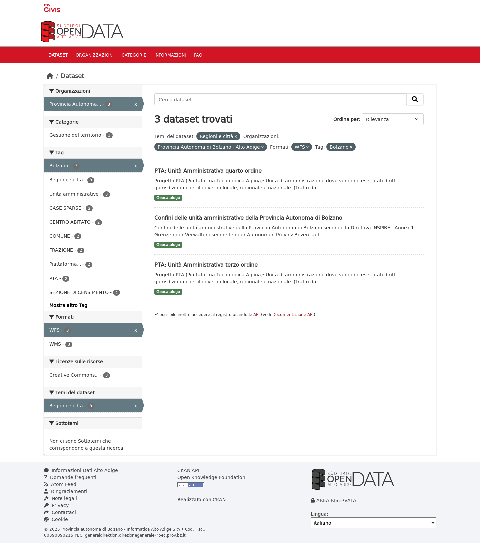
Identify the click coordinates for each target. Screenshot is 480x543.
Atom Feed (60, 484)
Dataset (58, 54)
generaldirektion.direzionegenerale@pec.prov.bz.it (135, 535)
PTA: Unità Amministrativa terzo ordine (206, 264)
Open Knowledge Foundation (211, 477)
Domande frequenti (70, 477)
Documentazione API (293, 314)
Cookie (56, 519)
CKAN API (188, 470)
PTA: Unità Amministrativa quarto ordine (208, 170)
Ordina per (346, 119)
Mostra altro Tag (68, 305)
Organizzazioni (95, 54)
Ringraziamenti (65, 491)
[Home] (50, 75)
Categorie (134, 54)
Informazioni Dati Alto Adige (81, 470)
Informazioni (170, 54)
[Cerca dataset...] (280, 99)
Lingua (319, 513)
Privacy (56, 505)
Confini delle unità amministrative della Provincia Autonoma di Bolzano (248, 217)
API (256, 314)
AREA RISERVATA (336, 500)
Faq (198, 54)
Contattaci (60, 512)
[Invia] (415, 99)
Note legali (60, 498)
